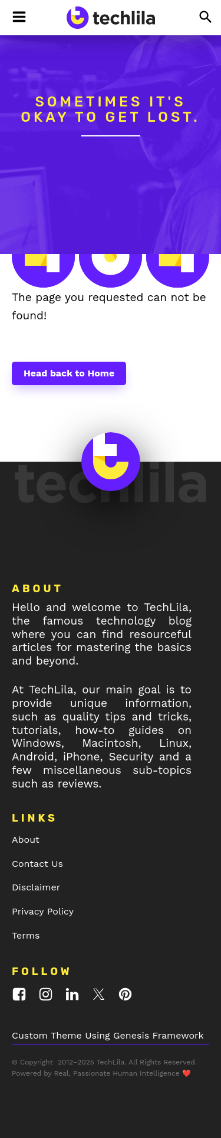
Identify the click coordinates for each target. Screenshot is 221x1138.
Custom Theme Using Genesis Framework (108, 1035)
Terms (25, 935)
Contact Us (37, 863)
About (25, 839)
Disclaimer (36, 887)
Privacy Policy (43, 911)
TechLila (111, 1062)
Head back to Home (69, 373)
